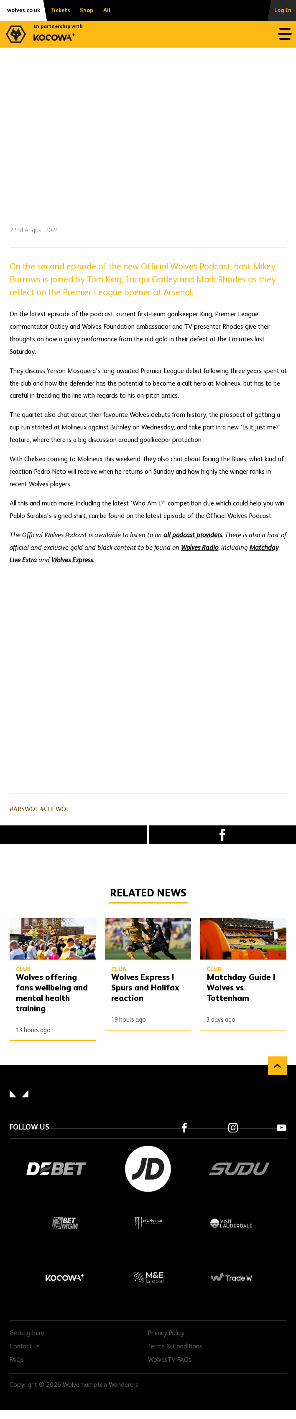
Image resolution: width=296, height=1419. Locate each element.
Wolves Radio (199, 548)
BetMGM (65, 1223)
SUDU (239, 1169)
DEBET (56, 1169)
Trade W (231, 1277)
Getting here (27, 1333)
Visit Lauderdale (231, 1223)
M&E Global (148, 1277)
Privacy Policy (166, 1333)
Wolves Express (72, 560)
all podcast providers (192, 535)
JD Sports (148, 1169)
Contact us (25, 1346)
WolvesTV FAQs (169, 1360)
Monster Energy (148, 1223)
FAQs (17, 1360)
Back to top (277, 1066)
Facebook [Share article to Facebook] (222, 834)
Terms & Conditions (175, 1346)
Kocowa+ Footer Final (65, 1277)
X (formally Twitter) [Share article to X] (73, 835)
